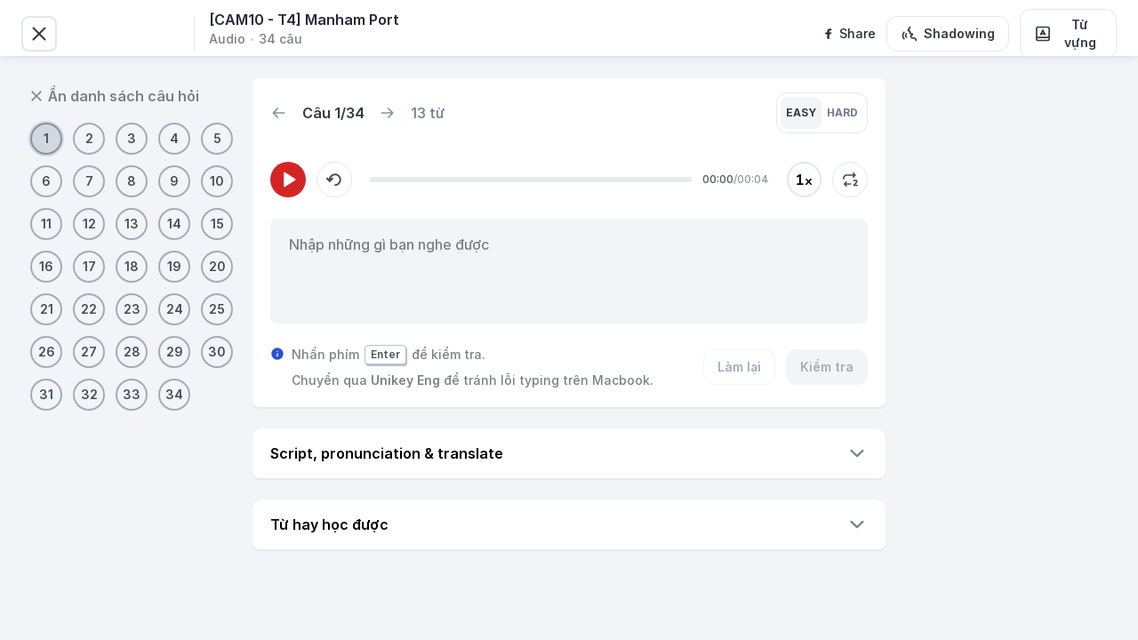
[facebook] (848, 34)
